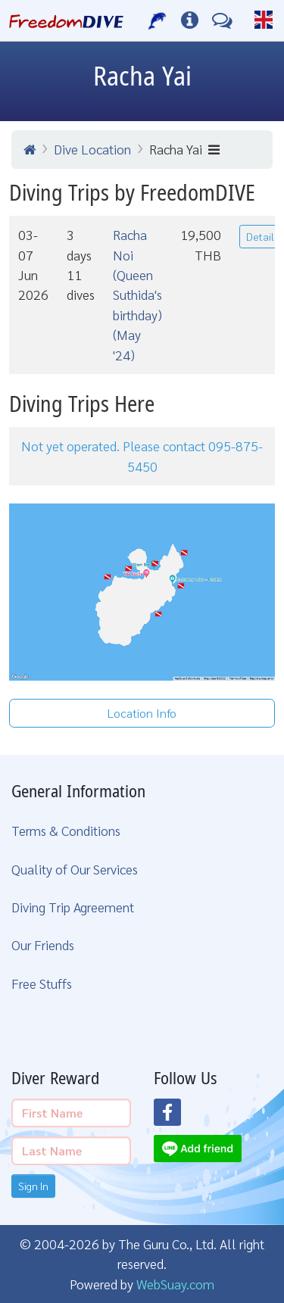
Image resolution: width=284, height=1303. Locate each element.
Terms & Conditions (65, 830)
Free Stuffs (41, 983)
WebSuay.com (175, 1283)
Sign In (33, 1185)
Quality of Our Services (74, 868)
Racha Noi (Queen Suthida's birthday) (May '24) (137, 294)
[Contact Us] (222, 20)
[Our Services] (158, 20)
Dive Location (92, 148)
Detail (260, 236)
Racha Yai (184, 148)
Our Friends (42, 944)
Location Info (142, 713)
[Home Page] (66, 20)
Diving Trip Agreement (72, 906)
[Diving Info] (189, 20)
